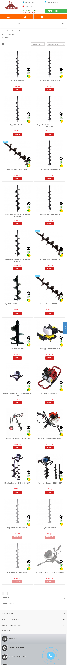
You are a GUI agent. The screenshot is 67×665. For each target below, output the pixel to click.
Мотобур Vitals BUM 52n (49, 393)
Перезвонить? (52, 11)
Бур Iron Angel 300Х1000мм (50, 304)
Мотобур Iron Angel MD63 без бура (17, 438)
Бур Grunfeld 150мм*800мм (50, 80)
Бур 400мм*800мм (17, 349)
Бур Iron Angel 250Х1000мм (50, 259)
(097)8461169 (28, 2)
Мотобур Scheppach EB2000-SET (50, 483)
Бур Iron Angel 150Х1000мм (17, 169)
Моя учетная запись (10, 619)
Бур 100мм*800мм (49, 528)
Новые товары (8, 603)
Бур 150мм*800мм (17, 80)
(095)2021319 (28, 6)
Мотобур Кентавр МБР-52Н (50, 349)
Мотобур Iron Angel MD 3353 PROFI (17, 483)
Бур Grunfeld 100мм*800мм (17, 528)
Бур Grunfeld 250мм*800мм (50, 214)
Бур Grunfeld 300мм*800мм (17, 572)
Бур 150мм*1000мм (17, 125)
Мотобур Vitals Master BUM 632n (49, 438)
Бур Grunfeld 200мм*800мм (50, 169)
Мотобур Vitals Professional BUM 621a (50, 572)
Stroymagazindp (51, 2)
